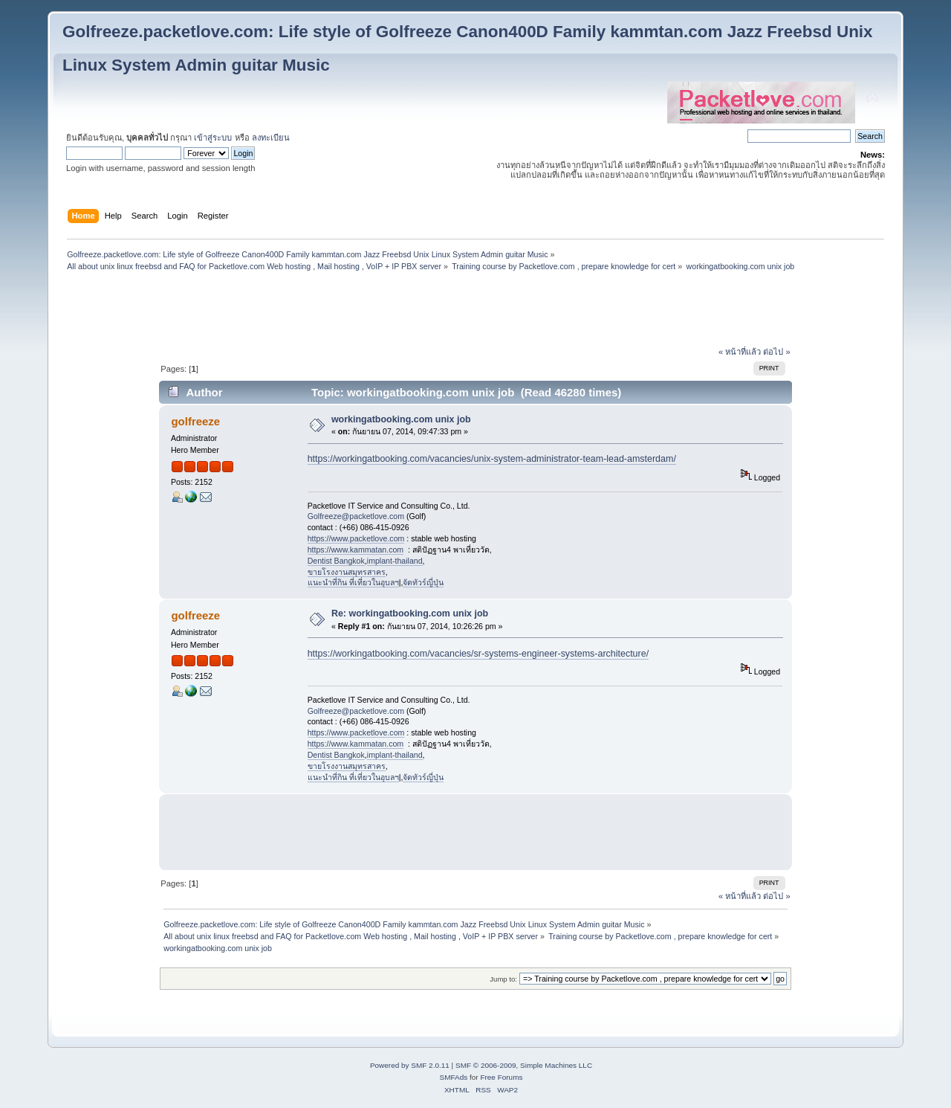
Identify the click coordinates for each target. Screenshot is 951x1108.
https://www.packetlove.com (356, 538)
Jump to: (503, 979)
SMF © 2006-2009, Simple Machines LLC (523, 1065)
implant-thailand (395, 560)
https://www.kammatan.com (356, 549)
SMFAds (454, 1077)
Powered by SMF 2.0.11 (409, 1065)
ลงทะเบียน (271, 137)
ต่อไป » (776, 351)
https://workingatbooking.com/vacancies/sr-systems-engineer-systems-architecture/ (478, 653)
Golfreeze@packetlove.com (356, 516)
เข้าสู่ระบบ (213, 137)
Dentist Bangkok (336, 560)
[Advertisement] (475, 311)
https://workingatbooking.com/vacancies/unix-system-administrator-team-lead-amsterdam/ (492, 459)
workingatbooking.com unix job (401, 419)
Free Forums (501, 1077)
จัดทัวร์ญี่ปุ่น (423, 582)
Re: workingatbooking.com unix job (409, 613)
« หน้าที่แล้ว (739, 351)
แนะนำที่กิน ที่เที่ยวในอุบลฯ (353, 582)
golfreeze (195, 421)
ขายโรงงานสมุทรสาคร (347, 571)
